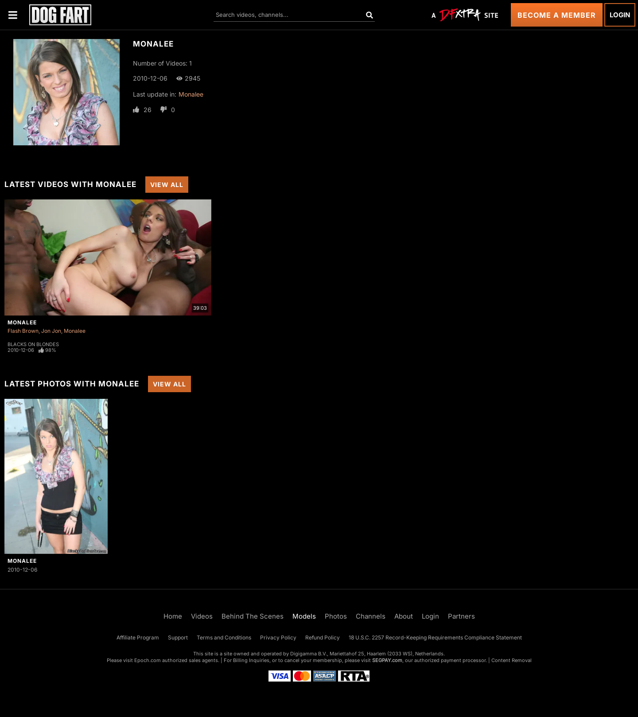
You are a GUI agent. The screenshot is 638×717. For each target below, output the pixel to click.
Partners (461, 616)
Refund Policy (322, 637)
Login (620, 15)
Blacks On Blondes (33, 344)
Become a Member (556, 15)
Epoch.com (147, 660)
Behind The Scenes (253, 616)
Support (178, 637)
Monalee (191, 94)
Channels (370, 616)
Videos (202, 616)
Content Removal (511, 660)
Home (172, 616)
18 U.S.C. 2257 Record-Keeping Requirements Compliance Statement (435, 637)
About (403, 616)
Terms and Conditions (224, 637)
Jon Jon (51, 330)
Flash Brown (23, 330)
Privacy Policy (278, 637)
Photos (336, 616)
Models (304, 616)
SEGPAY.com (387, 660)
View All (166, 184)
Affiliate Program (138, 637)
